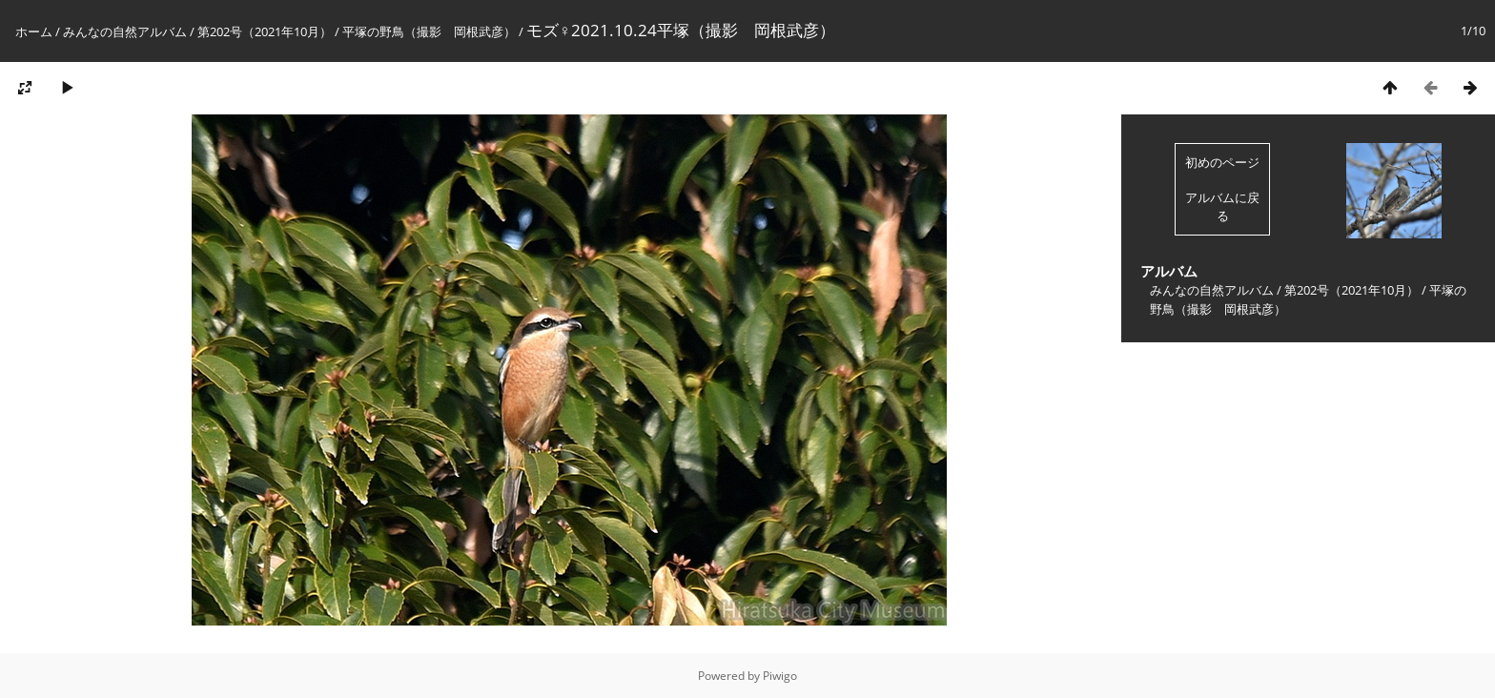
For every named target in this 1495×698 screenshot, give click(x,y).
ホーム (33, 31)
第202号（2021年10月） (264, 31)
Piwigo (780, 675)
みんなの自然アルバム (125, 31)
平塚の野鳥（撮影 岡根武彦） (429, 31)
